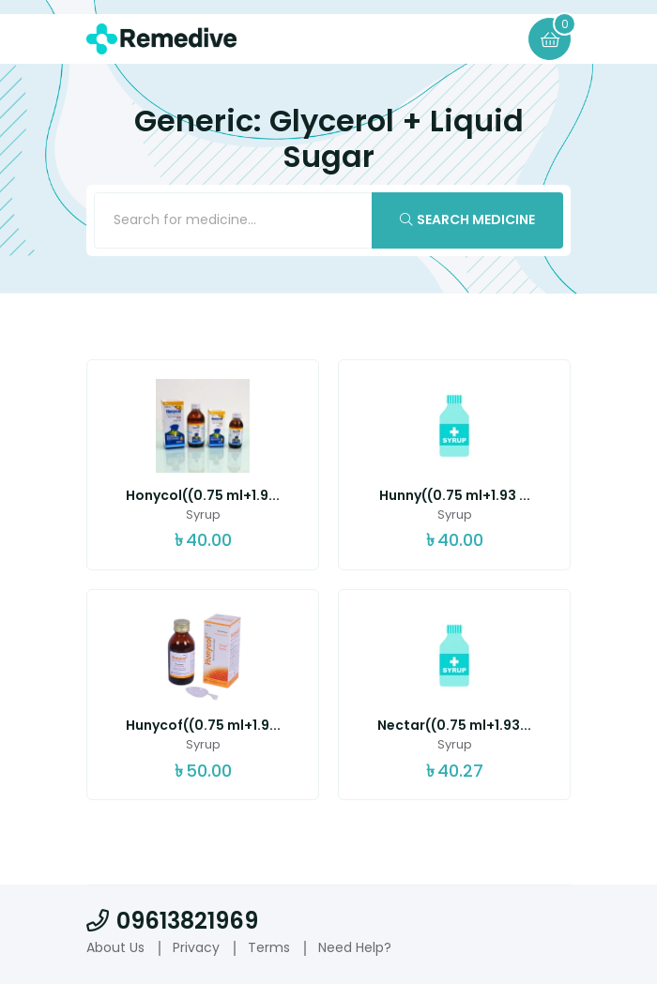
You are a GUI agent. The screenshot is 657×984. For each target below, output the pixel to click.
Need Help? (354, 947)
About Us (115, 947)
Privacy (196, 947)
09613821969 (172, 920)
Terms (269, 947)
